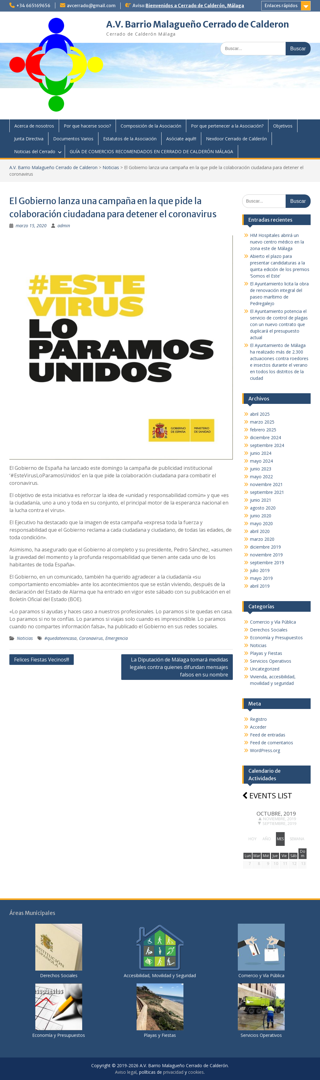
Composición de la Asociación (151, 126)
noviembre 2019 (266, 555)
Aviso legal (126, 1072)
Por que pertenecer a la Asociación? (227, 126)
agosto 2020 (263, 508)
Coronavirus (91, 638)
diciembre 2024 (265, 437)
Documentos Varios (73, 139)
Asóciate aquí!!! (181, 139)
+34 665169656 (33, 5)
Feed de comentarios (271, 743)
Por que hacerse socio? (87, 126)
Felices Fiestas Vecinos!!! (41, 659)
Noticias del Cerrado (34, 151)
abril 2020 (260, 531)
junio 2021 (260, 500)
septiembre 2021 (267, 492)
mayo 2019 (261, 578)
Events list (267, 795)
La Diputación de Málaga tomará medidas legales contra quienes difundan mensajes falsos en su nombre (179, 667)
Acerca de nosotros (34, 126)
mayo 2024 (261, 461)
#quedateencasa (60, 638)
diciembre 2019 (265, 547)
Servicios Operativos (270, 661)
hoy (252, 838)
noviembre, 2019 (277, 818)
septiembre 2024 (267, 445)
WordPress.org (265, 750)
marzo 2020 (262, 539)
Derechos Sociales (269, 630)
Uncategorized (264, 669)
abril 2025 (260, 414)
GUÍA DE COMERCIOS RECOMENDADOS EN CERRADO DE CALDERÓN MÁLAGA (151, 151)
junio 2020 (260, 516)
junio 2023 (260, 469)
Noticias (110, 167)
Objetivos (282, 126)
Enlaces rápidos (281, 5)
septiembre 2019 (267, 562)
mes (280, 838)
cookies (196, 1072)
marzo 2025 (262, 422)
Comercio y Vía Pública (273, 622)
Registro (258, 719)
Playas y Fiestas (266, 653)
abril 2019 (260, 586)
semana (297, 838)
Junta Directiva (28, 139)
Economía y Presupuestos (276, 637)
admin (64, 226)
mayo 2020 (261, 523)
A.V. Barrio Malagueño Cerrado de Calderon (197, 24)
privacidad (173, 1072)
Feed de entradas (267, 735)
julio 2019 (260, 570)
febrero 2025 (263, 430)
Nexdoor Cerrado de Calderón (236, 139)
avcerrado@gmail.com (91, 5)
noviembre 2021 (266, 484)
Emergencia (116, 638)
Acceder (258, 727)
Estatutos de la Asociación (130, 139)
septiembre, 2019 (277, 823)
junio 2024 (260, 453)
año (266, 838)
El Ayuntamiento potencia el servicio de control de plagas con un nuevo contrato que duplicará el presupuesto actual (279, 324)
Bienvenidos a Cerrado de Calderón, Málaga (195, 5)
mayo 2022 (261, 477)
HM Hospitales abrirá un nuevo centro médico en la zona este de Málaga (277, 241)
